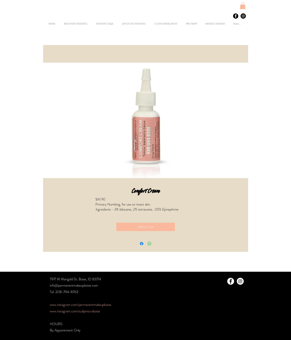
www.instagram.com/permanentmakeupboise (80, 304)
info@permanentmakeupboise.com (74, 285)
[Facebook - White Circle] (230, 281)
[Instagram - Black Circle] (243, 16)
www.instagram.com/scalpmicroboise (75, 311)
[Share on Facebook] (141, 243)
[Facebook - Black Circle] (235, 16)
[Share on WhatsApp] (149, 243)
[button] (243, 5)
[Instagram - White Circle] (240, 281)
